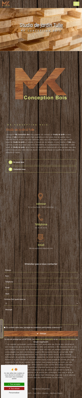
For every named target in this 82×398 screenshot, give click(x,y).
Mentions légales (56, 393)
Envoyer (43, 334)
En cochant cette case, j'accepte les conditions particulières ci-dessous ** (34, 327)
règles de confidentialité (44, 339)
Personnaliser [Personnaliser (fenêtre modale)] (14, 393)
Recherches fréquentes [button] (41, 389)
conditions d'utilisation (66, 339)
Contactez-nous (17, 169)
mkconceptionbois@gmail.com (41, 244)
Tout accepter (14, 384)
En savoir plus (16, 162)
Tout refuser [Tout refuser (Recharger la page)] (14, 388)
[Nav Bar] (76, 4)
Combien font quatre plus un (15, 299)
